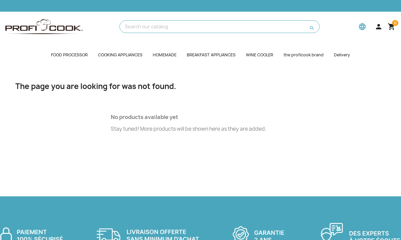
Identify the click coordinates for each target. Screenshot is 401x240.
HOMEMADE (164, 55)
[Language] (362, 26)
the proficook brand (304, 55)
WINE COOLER (259, 55)
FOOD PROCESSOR (69, 55)
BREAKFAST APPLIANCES (211, 55)
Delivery (342, 55)
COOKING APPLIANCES (120, 55)
